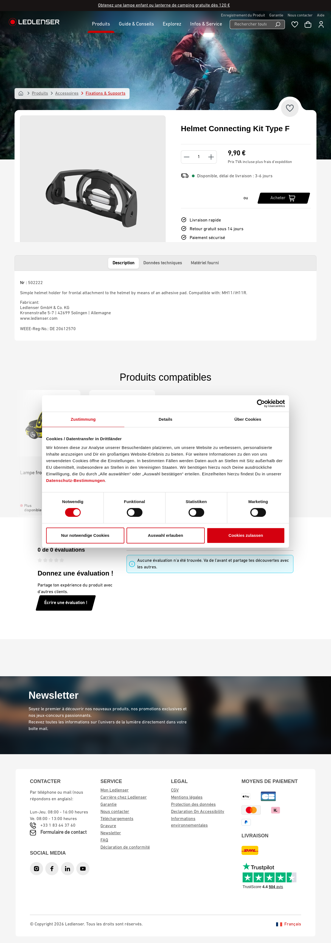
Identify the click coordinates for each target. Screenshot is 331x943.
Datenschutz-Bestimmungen (75, 480)
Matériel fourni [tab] (205, 263)
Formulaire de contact (63, 832)
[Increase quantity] (211, 157)
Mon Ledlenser (114, 790)
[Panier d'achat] (308, 24)
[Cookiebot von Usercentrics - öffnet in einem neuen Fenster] (261, 403)
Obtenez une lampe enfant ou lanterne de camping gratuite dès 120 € (164, 5)
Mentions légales (187, 797)
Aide (320, 15)
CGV (175, 790)
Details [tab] (165, 419)
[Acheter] (284, 198)
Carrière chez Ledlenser (123, 797)
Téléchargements (116, 819)
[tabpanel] (165, 306)
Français (288, 924)
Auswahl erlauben (165, 535)
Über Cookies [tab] (247, 419)
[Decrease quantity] (186, 157)
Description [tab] (123, 263)
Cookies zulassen (246, 535)
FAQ (104, 840)
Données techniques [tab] (162, 263)
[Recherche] (278, 24)
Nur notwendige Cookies (85, 535)
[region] (93, 198)
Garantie (276, 15)
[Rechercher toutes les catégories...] (250, 24)
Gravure (108, 826)
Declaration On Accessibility (197, 812)
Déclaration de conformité (125, 847)
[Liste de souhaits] (294, 24)
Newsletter (110, 833)
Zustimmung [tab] (83, 419)
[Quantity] (199, 157)
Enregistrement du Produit (243, 15)
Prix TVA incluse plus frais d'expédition (260, 162)
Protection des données (193, 804)
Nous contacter (300, 15)
